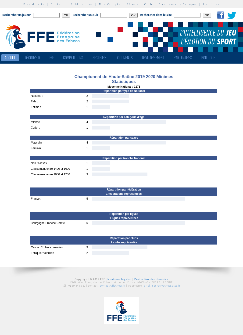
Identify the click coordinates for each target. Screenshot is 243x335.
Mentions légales (119, 279)
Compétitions (73, 58)
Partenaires (183, 58)
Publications (82, 4)
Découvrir (32, 58)
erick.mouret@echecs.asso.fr (162, 285)
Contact (57, 4)
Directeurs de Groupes (177, 4)
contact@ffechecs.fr (112, 285)
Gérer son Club (139, 4)
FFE (52, 58)
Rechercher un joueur (16, 15)
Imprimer (211, 4)
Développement (153, 58)
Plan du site (34, 4)
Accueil (10, 58)
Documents (124, 58)
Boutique (208, 58)
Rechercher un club (85, 15)
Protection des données (151, 279)
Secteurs (100, 58)
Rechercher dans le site (156, 15)
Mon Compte (110, 4)
